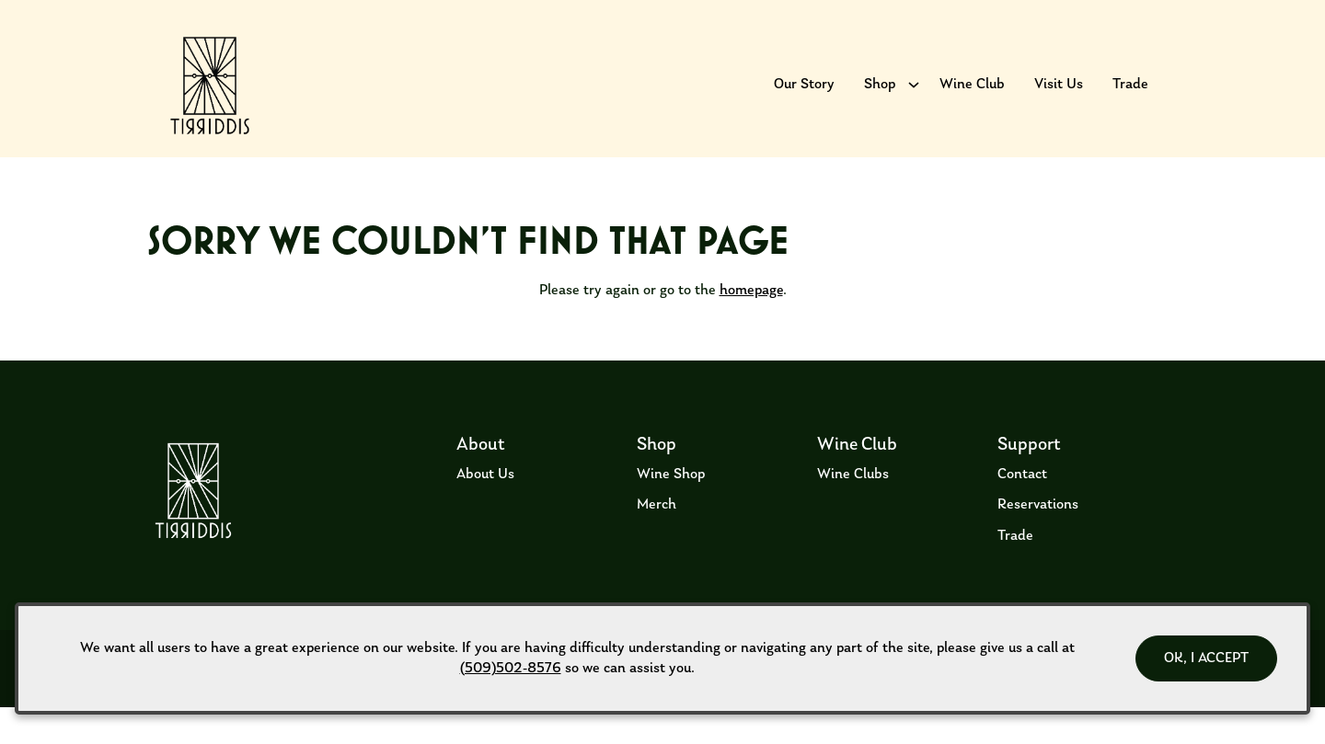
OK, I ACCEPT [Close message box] (1206, 658)
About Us (485, 510)
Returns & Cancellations (269, 719)
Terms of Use (162, 719)
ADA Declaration (384, 719)
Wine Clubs (853, 510)
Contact (1022, 510)
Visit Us (1058, 96)
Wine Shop (671, 510)
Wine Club (972, 96)
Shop (879, 96)
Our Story (804, 96)
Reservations (1037, 541)
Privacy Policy (476, 719)
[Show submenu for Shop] (914, 96)
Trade (1130, 96)
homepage (751, 327)
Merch (656, 541)
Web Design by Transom (1135, 719)
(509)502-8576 (510, 668)
